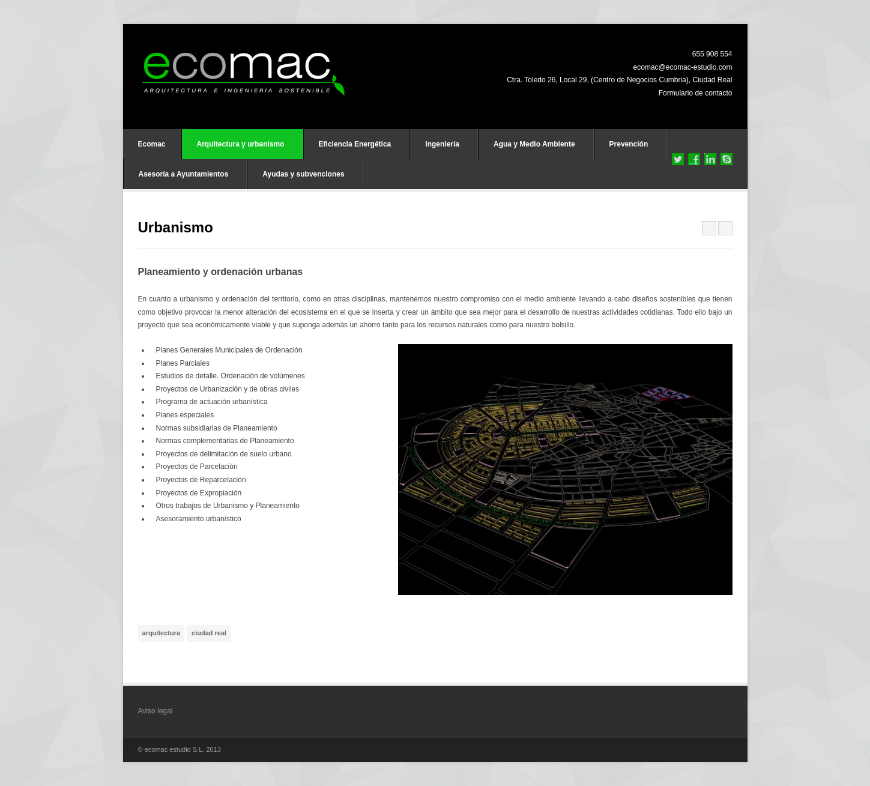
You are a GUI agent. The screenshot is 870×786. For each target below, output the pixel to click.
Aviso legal (155, 711)
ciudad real (209, 632)
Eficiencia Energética (355, 144)
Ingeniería (442, 144)
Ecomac (152, 144)
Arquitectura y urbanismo (241, 144)
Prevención (628, 144)
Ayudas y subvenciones (303, 174)
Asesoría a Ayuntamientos (184, 174)
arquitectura (161, 632)
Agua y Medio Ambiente (534, 144)
